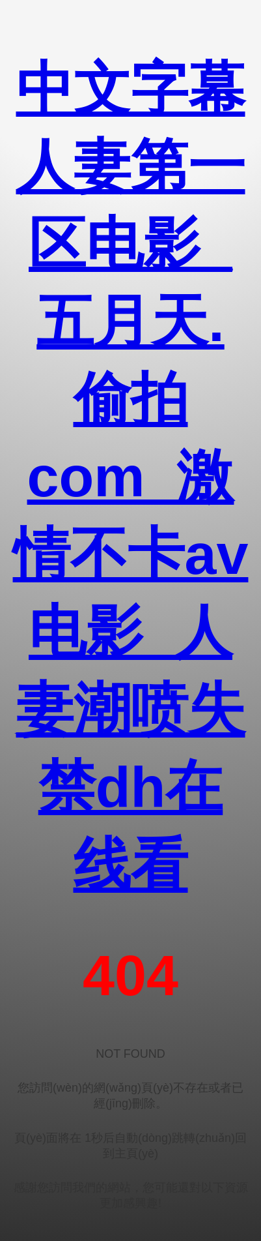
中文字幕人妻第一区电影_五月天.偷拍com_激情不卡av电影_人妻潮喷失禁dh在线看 (131, 476)
